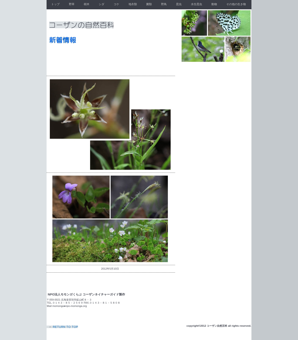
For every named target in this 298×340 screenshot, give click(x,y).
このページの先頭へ (63, 327)
